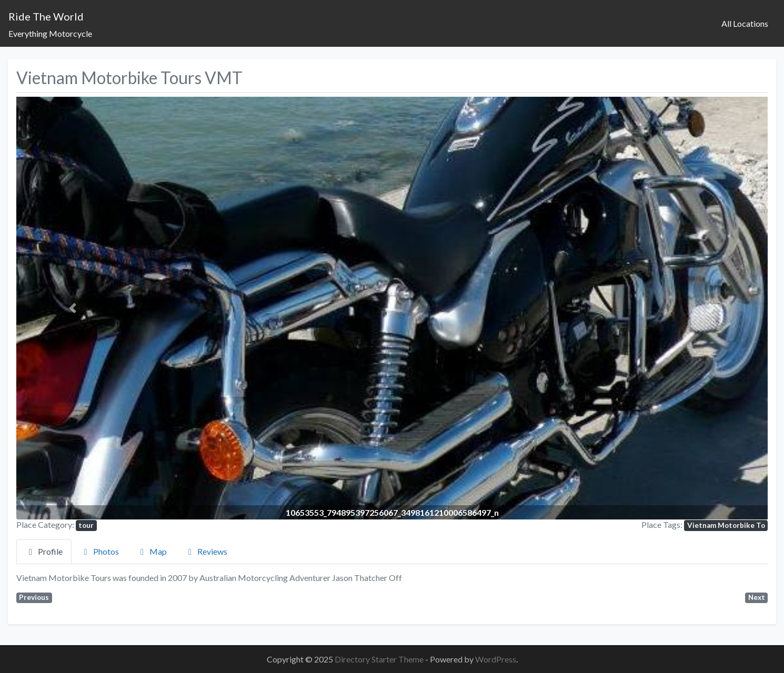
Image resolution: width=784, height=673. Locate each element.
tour (86, 525)
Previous (34, 597)
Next (756, 597)
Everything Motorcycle (50, 33)
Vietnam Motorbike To (726, 525)
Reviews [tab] (206, 551)
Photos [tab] (100, 551)
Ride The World (46, 16)
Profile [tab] (44, 551)
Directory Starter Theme (380, 659)
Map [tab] (152, 551)
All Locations (744, 23)
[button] (72, 308)
